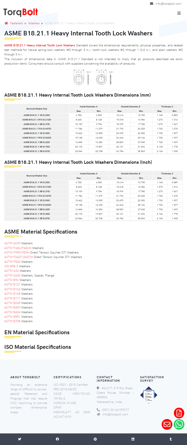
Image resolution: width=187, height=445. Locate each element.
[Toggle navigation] (179, 13)
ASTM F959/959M (16, 252)
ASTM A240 (12, 275)
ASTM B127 (12, 284)
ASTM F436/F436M (17, 248)
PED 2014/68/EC (65, 389)
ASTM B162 (12, 289)
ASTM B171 (12, 298)
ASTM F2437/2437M (18, 257)
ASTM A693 (12, 243)
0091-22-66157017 (115, 409)
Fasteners (19, 23)
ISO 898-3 (11, 266)
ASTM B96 (11, 280)
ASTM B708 (12, 321)
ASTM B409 (12, 307)
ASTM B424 (12, 312)
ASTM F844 (12, 261)
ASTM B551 (12, 316)
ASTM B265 (12, 303)
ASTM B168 (12, 293)
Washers (36, 23)
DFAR (57, 407)
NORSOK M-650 (65, 403)
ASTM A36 (11, 270)
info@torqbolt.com (168, 3)
